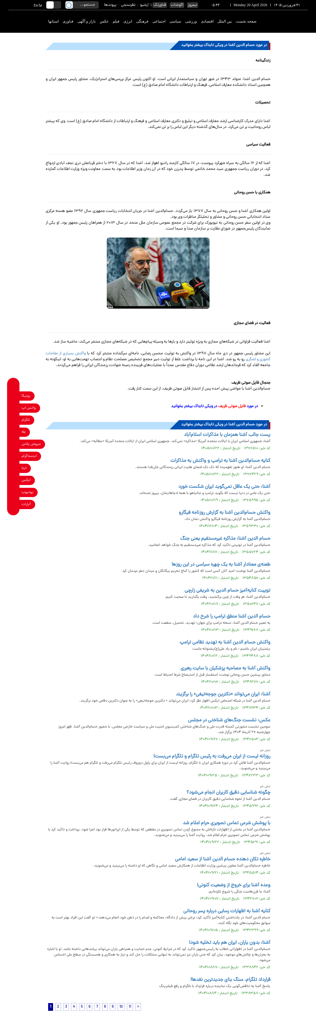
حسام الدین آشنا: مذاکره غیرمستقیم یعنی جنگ (225, 538)
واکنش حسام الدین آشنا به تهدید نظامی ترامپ (225, 642)
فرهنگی (142, 21)
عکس (104, 21)
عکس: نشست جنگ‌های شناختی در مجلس (229, 720)
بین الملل (225, 21)
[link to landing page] (285, 21)
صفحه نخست (246, 21)
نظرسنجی (128, 5)
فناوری (68, 21)
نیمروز (192, 5)
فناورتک (159, 5)
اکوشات (177, 5)
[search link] (69, 5)
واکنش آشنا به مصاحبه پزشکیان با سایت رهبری (225, 668)
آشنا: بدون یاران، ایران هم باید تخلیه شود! (229, 943)
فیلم (116, 21)
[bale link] (13, 432)
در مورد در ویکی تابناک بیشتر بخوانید (214, 406)
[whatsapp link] (13, 408)
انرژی (127, 21)
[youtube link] (13, 492)
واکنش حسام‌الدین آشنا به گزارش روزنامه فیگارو (224, 513)
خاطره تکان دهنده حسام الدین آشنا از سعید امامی (222, 859)
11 (130, 1007)
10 (121, 1007)
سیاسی (175, 21)
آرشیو (144, 5)
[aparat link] (13, 504)
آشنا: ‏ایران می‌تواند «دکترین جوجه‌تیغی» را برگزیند (223, 694)
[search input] (82, 5)
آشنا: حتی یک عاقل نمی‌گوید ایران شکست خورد (224, 487)
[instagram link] (13, 456)
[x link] (13, 480)
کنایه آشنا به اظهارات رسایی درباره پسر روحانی (226, 911)
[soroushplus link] (13, 444)
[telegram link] (13, 420)
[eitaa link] (13, 468)
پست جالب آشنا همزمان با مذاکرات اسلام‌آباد (227, 435)
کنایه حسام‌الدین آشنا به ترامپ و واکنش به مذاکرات (220, 461)
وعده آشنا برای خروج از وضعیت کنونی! (233, 885)
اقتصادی (207, 21)
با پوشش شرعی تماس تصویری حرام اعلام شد (226, 823)
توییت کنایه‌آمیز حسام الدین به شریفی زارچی (227, 590)
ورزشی (191, 21)
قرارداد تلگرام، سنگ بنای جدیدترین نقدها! (230, 980)
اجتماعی (158, 21)
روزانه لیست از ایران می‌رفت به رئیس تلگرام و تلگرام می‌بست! (211, 756)
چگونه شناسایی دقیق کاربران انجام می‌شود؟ (228, 792)
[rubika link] (13, 396)
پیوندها (110, 5)
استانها (53, 21)
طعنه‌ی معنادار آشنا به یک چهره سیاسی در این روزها (221, 564)
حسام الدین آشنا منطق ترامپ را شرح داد (231, 616)
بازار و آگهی (86, 21)
